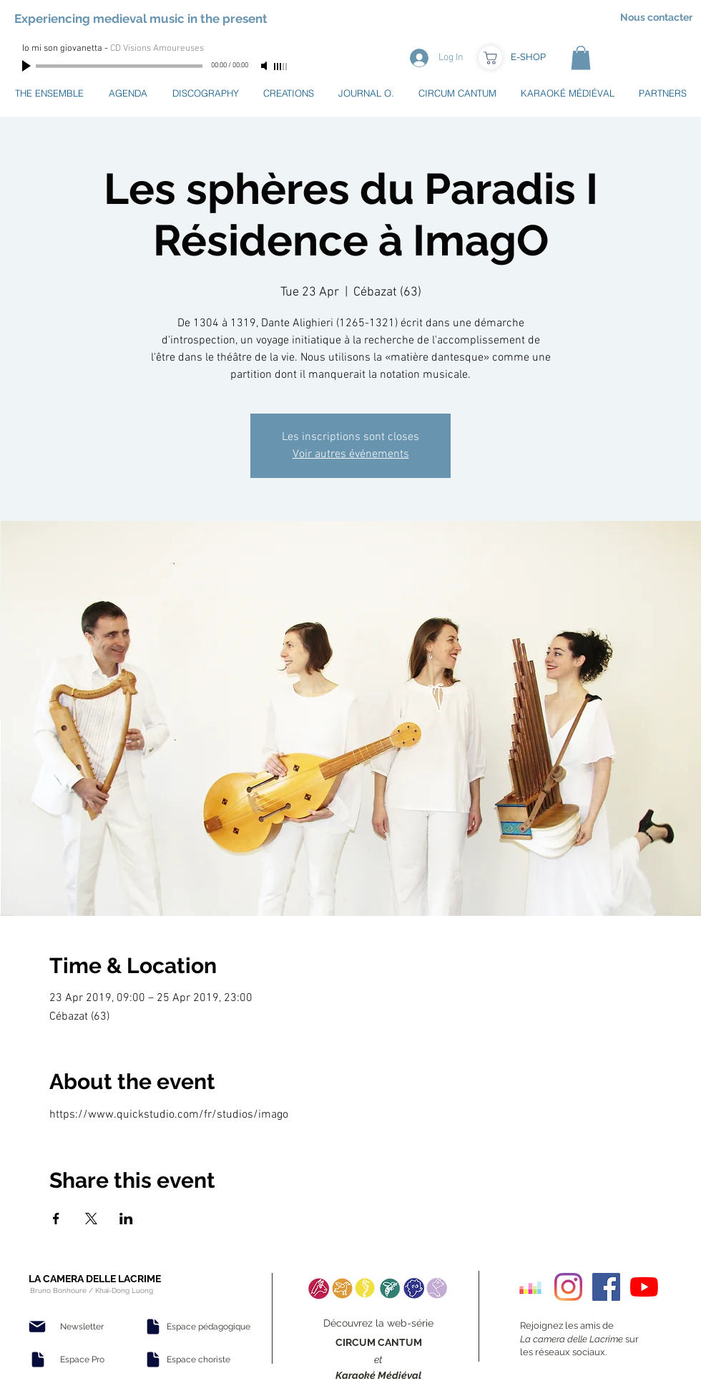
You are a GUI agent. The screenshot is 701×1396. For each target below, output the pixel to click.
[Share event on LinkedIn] (126, 1218)
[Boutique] (490, 57)
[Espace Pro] (82, 1359)
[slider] (281, 66)
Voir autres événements (351, 454)
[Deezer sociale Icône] (530, 1287)
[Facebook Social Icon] (606, 1287)
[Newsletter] (81, 1326)
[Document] (38, 1359)
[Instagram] (568, 1287)
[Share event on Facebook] (56, 1218)
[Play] (28, 66)
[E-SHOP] (528, 57)
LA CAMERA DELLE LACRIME (95, 1278)
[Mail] (37, 1326)
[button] (581, 57)
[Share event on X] (91, 1218)
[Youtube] (644, 1287)
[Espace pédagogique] (208, 1326)
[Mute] (265, 66)
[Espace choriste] (198, 1359)
